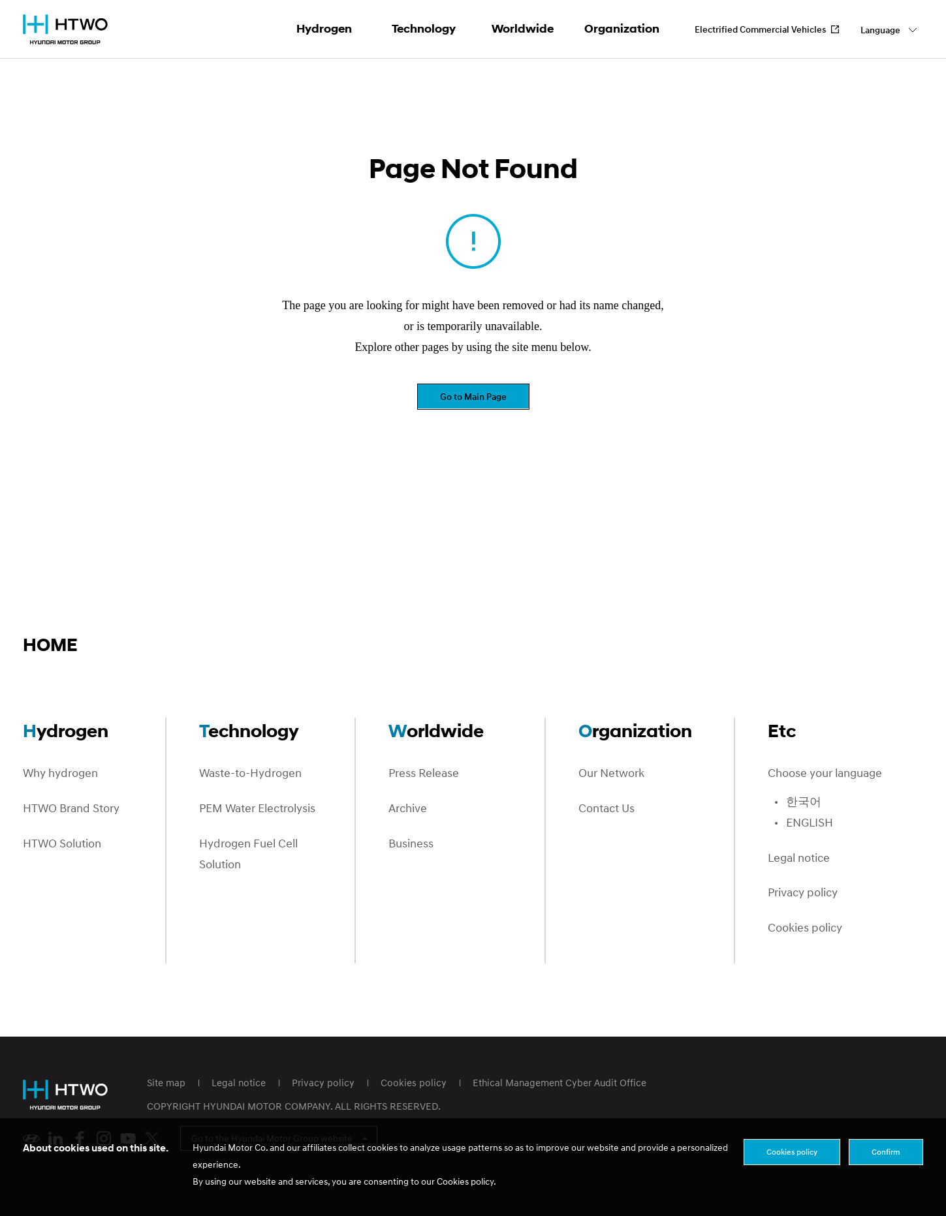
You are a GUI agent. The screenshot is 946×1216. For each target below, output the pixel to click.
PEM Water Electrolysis (257, 808)
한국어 (803, 802)
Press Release (423, 773)
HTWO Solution (62, 843)
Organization (621, 29)
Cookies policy (805, 927)
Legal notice (799, 858)
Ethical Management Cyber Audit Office (559, 1082)
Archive (407, 808)
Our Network (611, 773)
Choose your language (825, 773)
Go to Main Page (473, 396)
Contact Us (606, 808)
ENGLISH (809, 822)
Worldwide (523, 29)
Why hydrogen (60, 773)
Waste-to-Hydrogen (250, 773)
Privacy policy (803, 892)
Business (411, 843)
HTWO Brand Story (71, 808)
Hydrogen (324, 29)
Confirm (886, 1152)
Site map (166, 1082)
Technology (424, 29)
